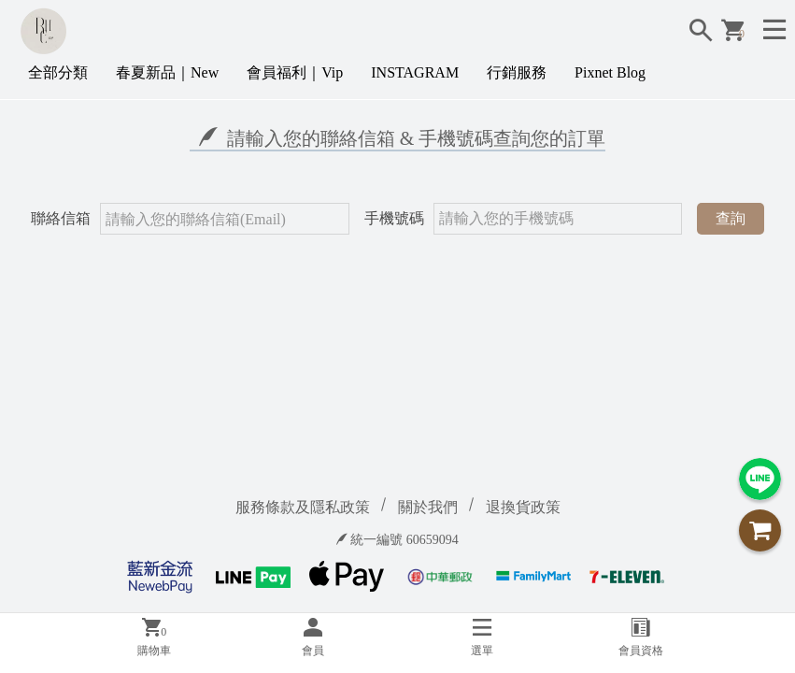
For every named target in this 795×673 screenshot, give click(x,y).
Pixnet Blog (610, 72)
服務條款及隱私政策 (302, 507)
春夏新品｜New (167, 72)
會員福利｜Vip (295, 72)
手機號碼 (394, 218)
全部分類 (58, 72)
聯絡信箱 (61, 218)
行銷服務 (517, 72)
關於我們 (428, 507)
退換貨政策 (523, 507)
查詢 (730, 218)
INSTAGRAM (415, 72)
